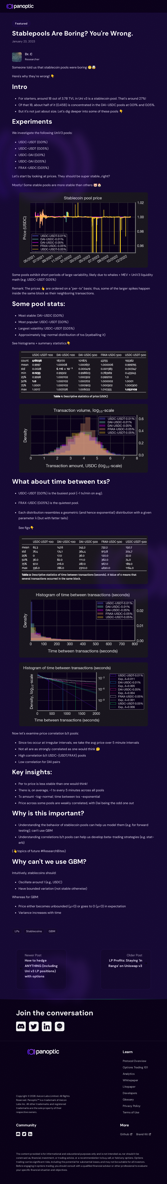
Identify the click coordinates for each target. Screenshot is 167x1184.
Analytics (128, 1074)
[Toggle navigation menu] (162, 6)
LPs (17, 931)
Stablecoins (34, 931)
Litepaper (129, 1086)
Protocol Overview (134, 1061)
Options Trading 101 (135, 1067)
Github (126, 1134)
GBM (52, 931)
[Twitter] (34, 1026)
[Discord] (21, 1026)
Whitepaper (130, 1080)
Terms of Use (131, 1112)
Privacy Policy (131, 1106)
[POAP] (59, 1026)
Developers (130, 1093)
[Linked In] (47, 1026)
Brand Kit (143, 1134)
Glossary (128, 1099)
